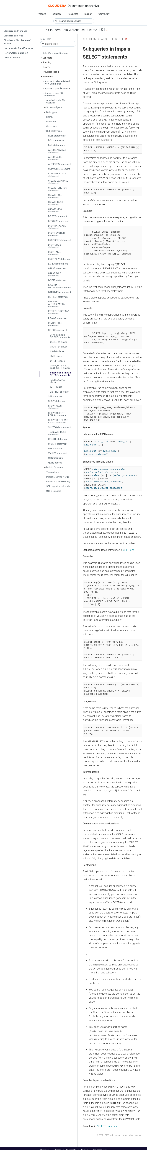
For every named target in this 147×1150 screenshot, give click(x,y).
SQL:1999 (128, 548)
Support (88, 14)
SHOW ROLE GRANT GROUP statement (58, 421)
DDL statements (56, 140)
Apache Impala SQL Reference (54, 94)
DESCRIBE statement (58, 221)
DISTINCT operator (59, 392)
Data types (51, 112)
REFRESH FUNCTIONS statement (59, 312)
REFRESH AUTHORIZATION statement (56, 304)
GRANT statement (57, 268)
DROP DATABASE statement (57, 227)
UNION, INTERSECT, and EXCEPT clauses (60, 366)
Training (84, 1146)
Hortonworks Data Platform (18, 48)
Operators (51, 121)
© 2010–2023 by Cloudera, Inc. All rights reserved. (119, 1131)
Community (104, 14)
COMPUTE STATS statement (57, 174)
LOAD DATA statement (59, 292)
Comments (51, 126)
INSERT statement (57, 280)
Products (42, 14)
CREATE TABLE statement (55, 203)
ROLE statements (57, 135)
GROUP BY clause (58, 346)
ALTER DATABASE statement (57, 151)
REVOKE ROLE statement (55, 324)
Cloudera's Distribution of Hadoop (17, 42)
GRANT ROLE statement (54, 274)
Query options (55, 462)
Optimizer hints (55, 458)
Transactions (52, 472)
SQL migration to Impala (58, 486)
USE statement (55, 448)
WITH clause (56, 387)
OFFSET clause (57, 361)
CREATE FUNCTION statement (57, 189)
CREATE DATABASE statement (58, 182)
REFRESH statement (58, 297)
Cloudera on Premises (15, 31)
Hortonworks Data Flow (16, 53)
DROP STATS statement (54, 246)
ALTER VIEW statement (59, 164)
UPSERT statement (57, 444)
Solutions (57, 14)
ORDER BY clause (58, 342)
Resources (73, 14)
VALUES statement (57, 453)
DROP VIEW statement (59, 259)
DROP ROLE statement (59, 240)
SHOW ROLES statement (55, 407)
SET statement (55, 396)
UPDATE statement (57, 439)
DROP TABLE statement (54, 253)
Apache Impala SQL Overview (56, 101)
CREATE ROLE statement (55, 196)
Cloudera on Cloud (13, 35)
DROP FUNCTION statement (56, 234)
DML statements (56, 145)
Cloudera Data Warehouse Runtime (72, 30)
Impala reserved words (57, 477)
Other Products (12, 57)
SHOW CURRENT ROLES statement (57, 414)
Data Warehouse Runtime (55, 53)
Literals (50, 117)
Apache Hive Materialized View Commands (57, 82)
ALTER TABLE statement (55, 158)
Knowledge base (100, 1146)
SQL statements (54, 131)
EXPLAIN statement (58, 263)
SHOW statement (56, 401)
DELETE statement (57, 216)
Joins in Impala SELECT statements (60, 336)
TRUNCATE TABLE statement (57, 433)
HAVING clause (57, 351)
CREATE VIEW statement (55, 210)
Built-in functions (54, 467)
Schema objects (54, 107)
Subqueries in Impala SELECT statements (60, 373)
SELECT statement (57, 330)
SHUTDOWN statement (59, 427)
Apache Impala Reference (57, 88)
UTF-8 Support (53, 491)
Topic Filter (45, 39)
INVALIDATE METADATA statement (59, 286)
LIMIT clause (56, 356)
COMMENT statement (59, 169)
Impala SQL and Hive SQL (58, 481)
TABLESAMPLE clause (57, 381)
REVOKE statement (57, 318)
